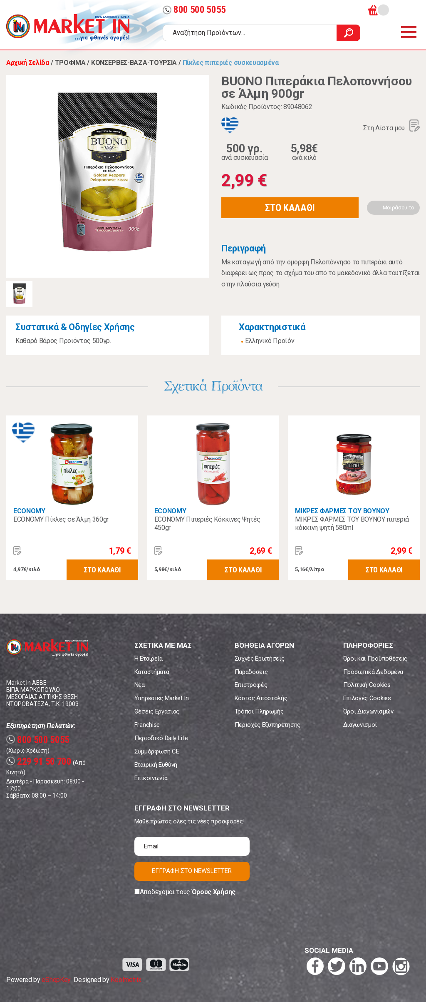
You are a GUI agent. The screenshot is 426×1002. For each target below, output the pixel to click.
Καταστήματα (151, 672)
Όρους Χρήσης (213, 892)
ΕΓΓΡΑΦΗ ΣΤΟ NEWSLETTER (192, 871)
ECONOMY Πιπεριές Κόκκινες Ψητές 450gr (207, 523)
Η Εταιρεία (148, 658)
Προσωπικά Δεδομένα (373, 672)
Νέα (139, 685)
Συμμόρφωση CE (156, 751)
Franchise (147, 725)
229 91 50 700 (39, 761)
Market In (67, 27)
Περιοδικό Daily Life (161, 738)
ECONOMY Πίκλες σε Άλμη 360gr (61, 519)
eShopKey (56, 980)
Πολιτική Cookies (367, 685)
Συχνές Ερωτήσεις (260, 658)
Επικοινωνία (150, 778)
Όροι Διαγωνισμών (368, 711)
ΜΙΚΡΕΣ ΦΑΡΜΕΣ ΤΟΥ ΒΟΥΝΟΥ (342, 511)
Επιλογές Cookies (367, 698)
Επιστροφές (251, 685)
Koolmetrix (126, 980)
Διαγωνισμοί (360, 725)
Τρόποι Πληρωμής (259, 711)
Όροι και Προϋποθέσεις (375, 658)
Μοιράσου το (398, 207)
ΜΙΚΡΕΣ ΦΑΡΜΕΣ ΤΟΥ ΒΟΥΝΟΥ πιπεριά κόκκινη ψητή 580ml (352, 523)
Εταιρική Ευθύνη (155, 764)
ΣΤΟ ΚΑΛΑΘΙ (290, 208)
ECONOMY (29, 511)
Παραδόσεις (251, 672)
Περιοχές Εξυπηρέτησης (267, 725)
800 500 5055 (194, 9)
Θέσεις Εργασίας (156, 711)
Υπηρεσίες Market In (161, 698)
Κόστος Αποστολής (261, 698)
